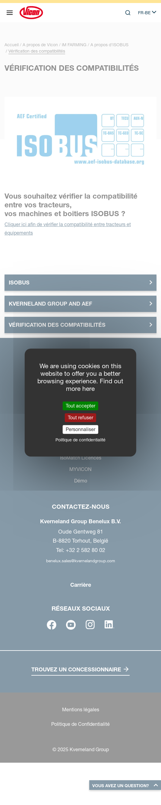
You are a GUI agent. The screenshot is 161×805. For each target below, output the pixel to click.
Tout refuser (80, 417)
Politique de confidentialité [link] (80, 440)
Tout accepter (80, 406)
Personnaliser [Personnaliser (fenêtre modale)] (80, 429)
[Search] (127, 12)
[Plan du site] (9, 12)
